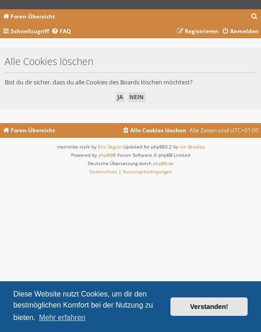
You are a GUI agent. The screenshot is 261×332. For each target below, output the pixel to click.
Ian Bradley (192, 146)
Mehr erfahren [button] (62, 317)
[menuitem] (254, 17)
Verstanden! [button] (209, 306)
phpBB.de (163, 163)
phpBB (105, 155)
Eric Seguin (110, 146)
